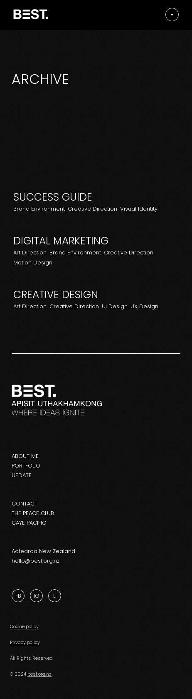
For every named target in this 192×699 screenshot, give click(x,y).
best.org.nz (39, 674)
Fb (18, 596)
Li (55, 596)
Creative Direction (92, 209)
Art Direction (30, 252)
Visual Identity (139, 209)
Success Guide (52, 197)
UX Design (144, 306)
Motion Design (32, 263)
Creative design (55, 294)
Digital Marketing (60, 241)
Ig (36, 596)
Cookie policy (24, 626)
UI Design (115, 306)
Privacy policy (25, 642)
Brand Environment (39, 209)
